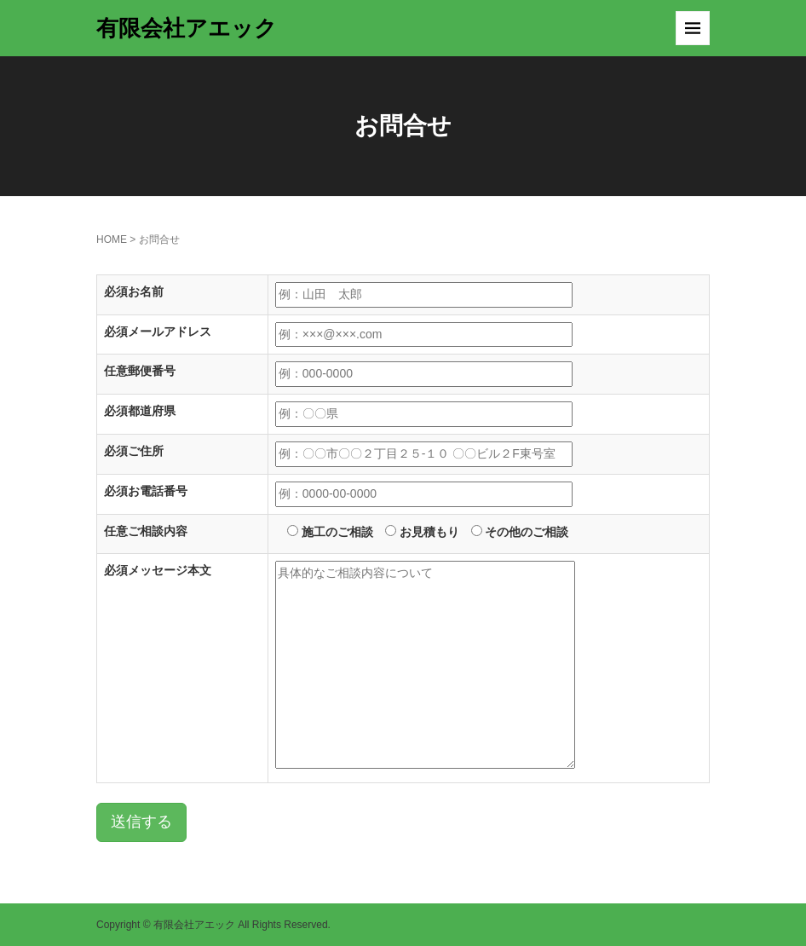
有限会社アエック (186, 28)
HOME (111, 239)
